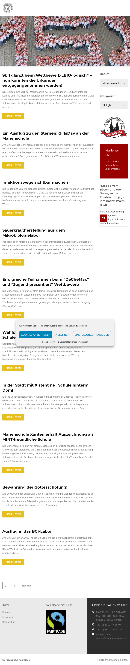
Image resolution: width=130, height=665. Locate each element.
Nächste (26, 585)
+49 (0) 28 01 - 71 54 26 (109, 629)
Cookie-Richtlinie (49, 342)
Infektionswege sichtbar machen (35, 182)
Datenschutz (9, 622)
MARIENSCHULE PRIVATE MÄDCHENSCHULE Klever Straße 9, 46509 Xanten (111, 616)
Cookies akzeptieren (36, 334)
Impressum (83, 342)
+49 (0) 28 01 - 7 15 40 (108, 624)
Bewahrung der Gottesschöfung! (34, 487)
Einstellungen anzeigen (91, 334)
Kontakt (6, 612)
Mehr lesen (13, 116)
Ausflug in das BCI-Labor (27, 531)
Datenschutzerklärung (67, 342)
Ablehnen (62, 334)
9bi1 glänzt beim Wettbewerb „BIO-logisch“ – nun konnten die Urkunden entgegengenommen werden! (47, 80)
